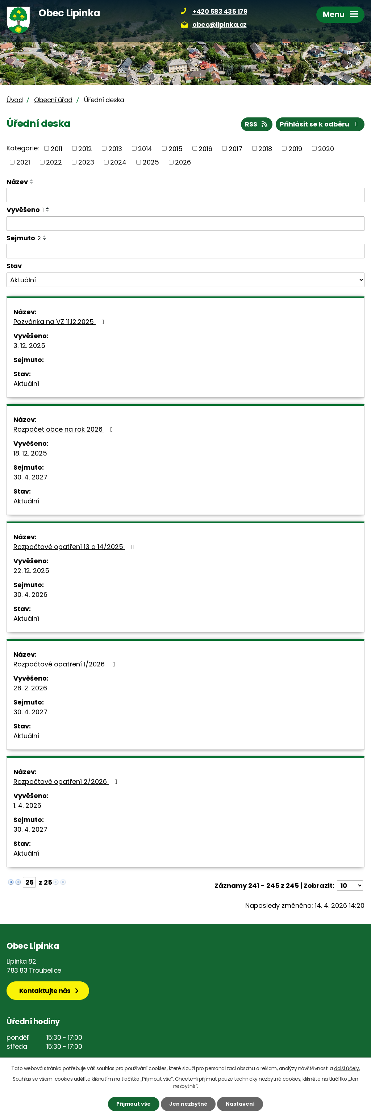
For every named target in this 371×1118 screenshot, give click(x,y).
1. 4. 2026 (27, 805)
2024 (118, 162)
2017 (235, 148)
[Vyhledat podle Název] (185, 195)
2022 (54, 162)
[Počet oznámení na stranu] (350, 885)
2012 (85, 148)
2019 (295, 148)
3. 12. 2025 (29, 345)
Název (17, 181)
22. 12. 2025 (31, 570)
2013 (115, 148)
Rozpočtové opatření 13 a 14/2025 (75, 546)
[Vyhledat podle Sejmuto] (185, 251)
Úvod (14, 99)
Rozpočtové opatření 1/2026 (65, 664)
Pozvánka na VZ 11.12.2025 (60, 321)
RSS (257, 124)
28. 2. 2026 (30, 688)
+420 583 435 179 (219, 11)
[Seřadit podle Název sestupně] (32, 183)
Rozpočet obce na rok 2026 (64, 429)
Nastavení (240, 1103)
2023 (86, 162)
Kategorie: (23, 148)
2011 (56, 148)
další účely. (347, 1068)
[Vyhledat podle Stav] (185, 280)
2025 (151, 162)
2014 (145, 148)
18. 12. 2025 (30, 453)
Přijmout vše (133, 1103)
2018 (265, 148)
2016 (205, 148)
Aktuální (26, 383)
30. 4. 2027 (30, 477)
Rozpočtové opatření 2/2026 (66, 781)
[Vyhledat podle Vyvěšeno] (185, 223)
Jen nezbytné (188, 1103)
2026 (183, 162)
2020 (326, 148)
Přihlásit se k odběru (320, 124)
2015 (175, 148)
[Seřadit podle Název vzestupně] (32, 180)
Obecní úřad (53, 99)
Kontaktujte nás (45, 990)
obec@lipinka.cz (219, 24)
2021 (23, 162)
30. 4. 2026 (30, 594)
